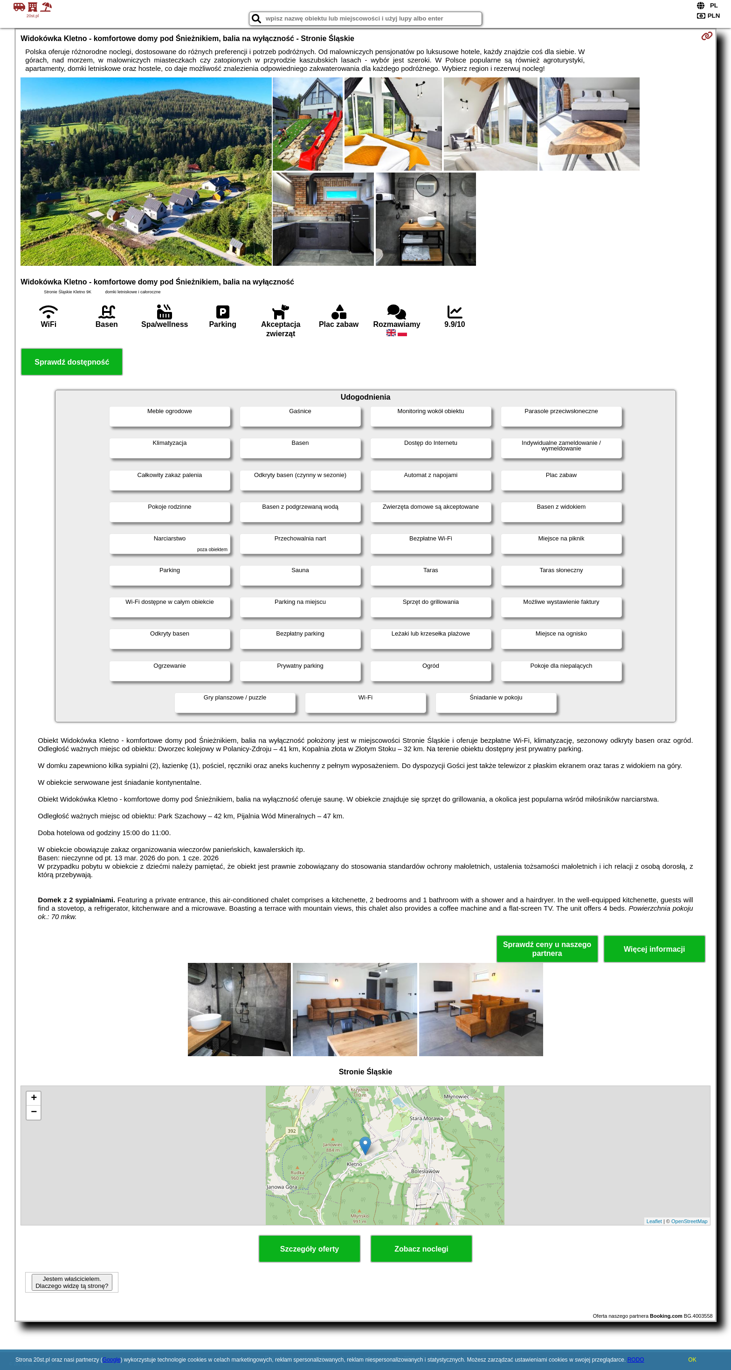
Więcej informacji (654, 949)
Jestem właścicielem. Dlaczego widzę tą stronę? (71, 1282)
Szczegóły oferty (309, 1249)
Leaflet (654, 1221)
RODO (636, 1359)
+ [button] (34, 1099)
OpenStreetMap (689, 1221)
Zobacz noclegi (421, 1249)
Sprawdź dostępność (71, 362)
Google (112, 1359)
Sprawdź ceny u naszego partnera (547, 949)
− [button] (34, 1113)
